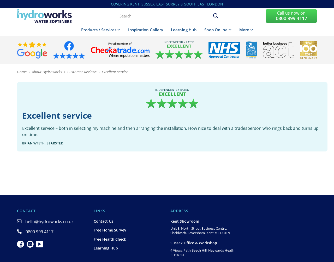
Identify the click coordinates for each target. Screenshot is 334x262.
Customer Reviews (82, 71)
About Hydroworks (47, 71)
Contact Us (103, 221)
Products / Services (98, 29)
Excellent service (115, 71)
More (244, 29)
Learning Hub (183, 29)
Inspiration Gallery (145, 29)
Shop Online (216, 29)
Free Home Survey (110, 230)
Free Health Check (110, 239)
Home (22, 71)
